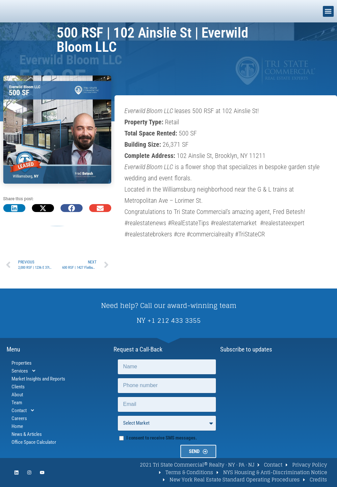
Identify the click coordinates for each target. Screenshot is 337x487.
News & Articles (27, 434)
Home (17, 426)
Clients (18, 387)
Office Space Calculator (34, 442)
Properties (22, 363)
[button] (328, 11)
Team (17, 403)
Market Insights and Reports (38, 379)
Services (24, 371)
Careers (19, 418)
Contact (23, 410)
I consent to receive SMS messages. (161, 438)
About (17, 395)
